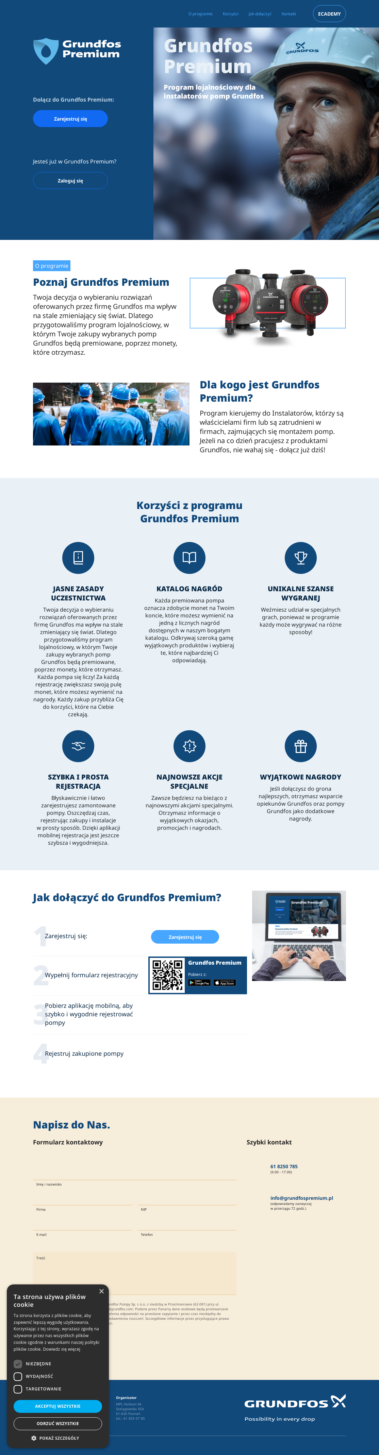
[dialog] (58, 1366)
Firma (41, 1209)
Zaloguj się (70, 180)
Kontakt (289, 14)
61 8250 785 (284, 1166)
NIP (144, 1209)
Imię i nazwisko (49, 1184)
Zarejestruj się (70, 119)
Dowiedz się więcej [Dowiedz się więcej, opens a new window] (61, 1349)
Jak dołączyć (260, 14)
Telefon (147, 1234)
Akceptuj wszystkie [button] (57, 1406)
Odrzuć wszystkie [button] (58, 1423)
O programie (200, 14)
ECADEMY (329, 14)
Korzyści (230, 14)
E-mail (41, 1234)
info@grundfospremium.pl (301, 1198)
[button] (58, 1438)
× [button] (101, 1291)
